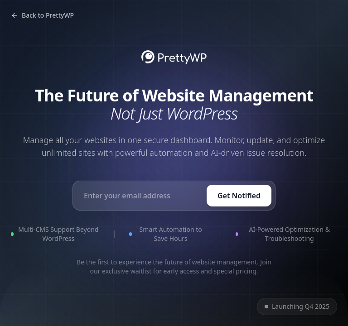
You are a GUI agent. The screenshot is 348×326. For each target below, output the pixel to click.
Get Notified (239, 196)
